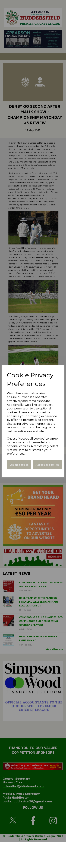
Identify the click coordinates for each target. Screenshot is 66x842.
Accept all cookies (47, 464)
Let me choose (19, 464)
